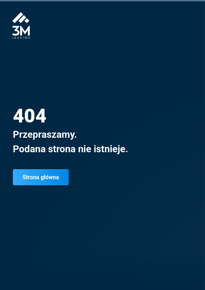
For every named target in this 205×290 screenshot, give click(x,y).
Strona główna (41, 177)
